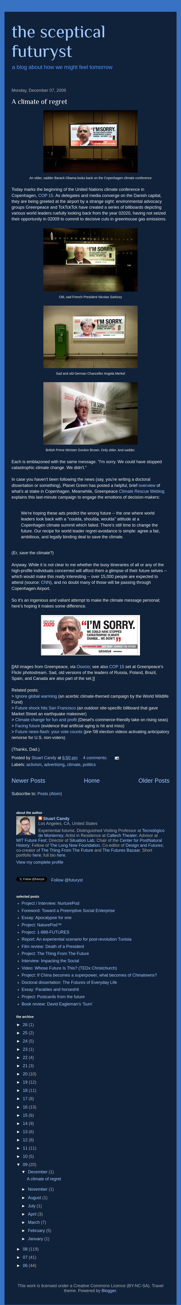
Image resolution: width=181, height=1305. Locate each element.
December (38, 1172)
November (38, 1189)
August (35, 1197)
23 (26, 1049)
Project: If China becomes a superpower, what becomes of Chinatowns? (89, 975)
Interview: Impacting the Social (50, 961)
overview (147, 485)
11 (26, 1148)
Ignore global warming (36, 696)
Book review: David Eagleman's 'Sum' (57, 1004)
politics (89, 764)
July (32, 1206)
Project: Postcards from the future (53, 996)
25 (26, 1033)
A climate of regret (39, 102)
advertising (54, 764)
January (36, 1238)
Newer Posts (28, 780)
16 (26, 1107)
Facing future (27, 726)
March (34, 1222)
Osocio (83, 666)
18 (26, 1090)
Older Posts (153, 780)
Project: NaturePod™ (42, 925)
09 (26, 1164)
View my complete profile (39, 862)
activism (34, 764)
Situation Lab (82, 840)
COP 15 (45, 195)
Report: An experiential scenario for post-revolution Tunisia (77, 939)
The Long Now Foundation (75, 845)
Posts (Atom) (49, 793)
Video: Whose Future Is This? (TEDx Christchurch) (69, 968)
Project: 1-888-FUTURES (46, 932)
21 (26, 1065)
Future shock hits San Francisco (45, 708)
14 (26, 1123)
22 (26, 1057)
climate (73, 764)
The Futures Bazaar (121, 850)
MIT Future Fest (31, 840)
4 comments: (95, 757)
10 (26, 1156)
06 (26, 1265)
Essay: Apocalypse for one (47, 917)
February (37, 1230)
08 (26, 1249)
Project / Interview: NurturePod (50, 903)
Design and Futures (144, 845)
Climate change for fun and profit (46, 719)
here (37, 855)
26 (26, 1024)
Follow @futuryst (67, 880)
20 (26, 1074)
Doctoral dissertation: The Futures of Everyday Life (69, 982)
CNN (45, 582)
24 (26, 1041)
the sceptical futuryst (59, 41)
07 (26, 1257)
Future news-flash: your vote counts (48, 731)
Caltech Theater (122, 835)
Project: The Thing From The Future (55, 953)
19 (26, 1082)
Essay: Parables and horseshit (50, 989)
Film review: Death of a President (53, 946)
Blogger (109, 1290)
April (32, 1214)
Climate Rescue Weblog (142, 491)
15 (26, 1115)
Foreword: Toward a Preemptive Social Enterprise (68, 910)
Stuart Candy (56, 818)
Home (92, 780)
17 (26, 1098)
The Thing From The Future (67, 850)
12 (26, 1140)
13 (26, 1131)
